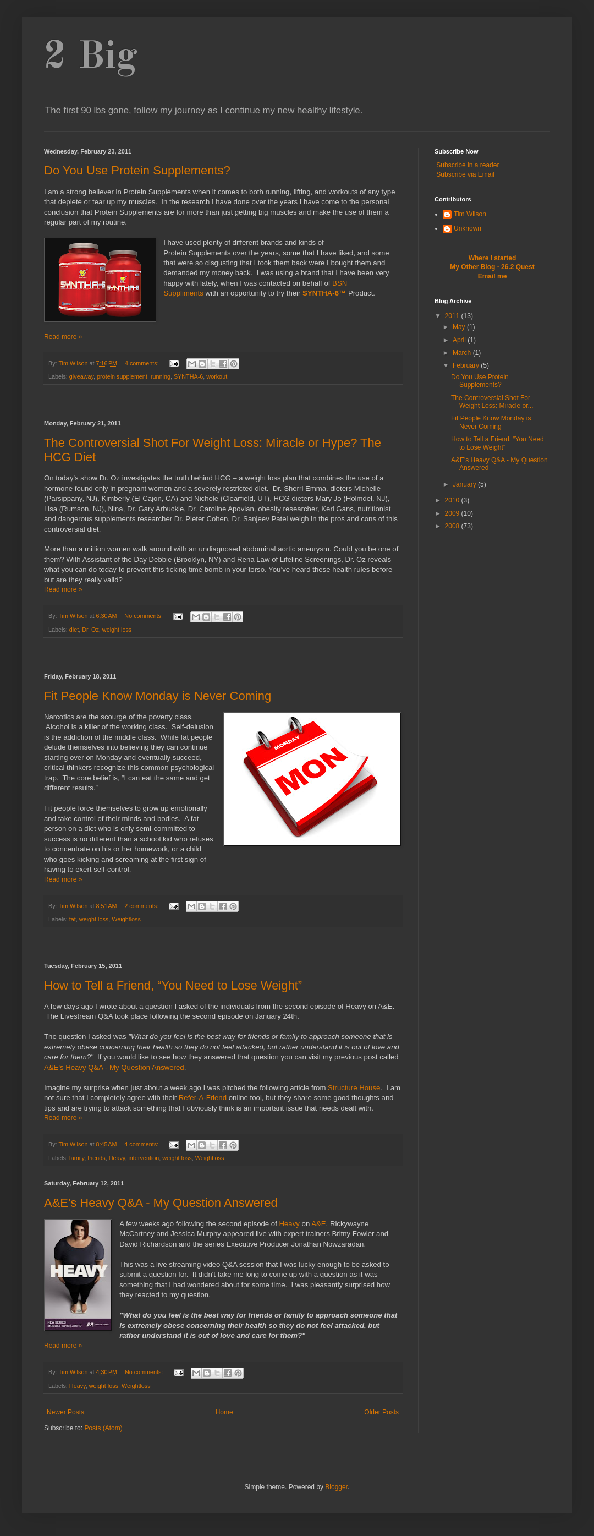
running (160, 376)
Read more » (63, 337)
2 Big (91, 58)
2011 (453, 316)
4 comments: (143, 363)
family (76, 1158)
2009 (453, 513)
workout (216, 376)
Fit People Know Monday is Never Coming (157, 696)
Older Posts (381, 1412)
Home (224, 1412)
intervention (143, 1158)
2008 (453, 526)
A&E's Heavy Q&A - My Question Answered (114, 1067)
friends (96, 1158)
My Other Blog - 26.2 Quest (492, 267)
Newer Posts (65, 1412)
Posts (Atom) (103, 1428)
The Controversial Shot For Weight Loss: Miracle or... (492, 401)
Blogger (336, 1487)
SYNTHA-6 (188, 376)
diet (74, 629)
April (460, 340)
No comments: (144, 616)
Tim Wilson (470, 214)
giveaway (81, 376)
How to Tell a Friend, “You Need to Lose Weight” (173, 985)
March (463, 353)
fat (72, 919)
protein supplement (122, 376)
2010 (453, 500)
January (465, 484)
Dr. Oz (90, 629)
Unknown (467, 228)
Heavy (117, 1158)
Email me (492, 276)
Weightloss (126, 919)
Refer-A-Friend (203, 1098)
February (467, 365)
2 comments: (142, 906)
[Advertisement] (222, 402)
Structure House (354, 1088)
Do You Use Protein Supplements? (137, 170)
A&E (318, 1224)
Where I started (492, 258)
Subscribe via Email (465, 174)
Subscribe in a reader (467, 165)
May (460, 327)
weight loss (116, 629)
